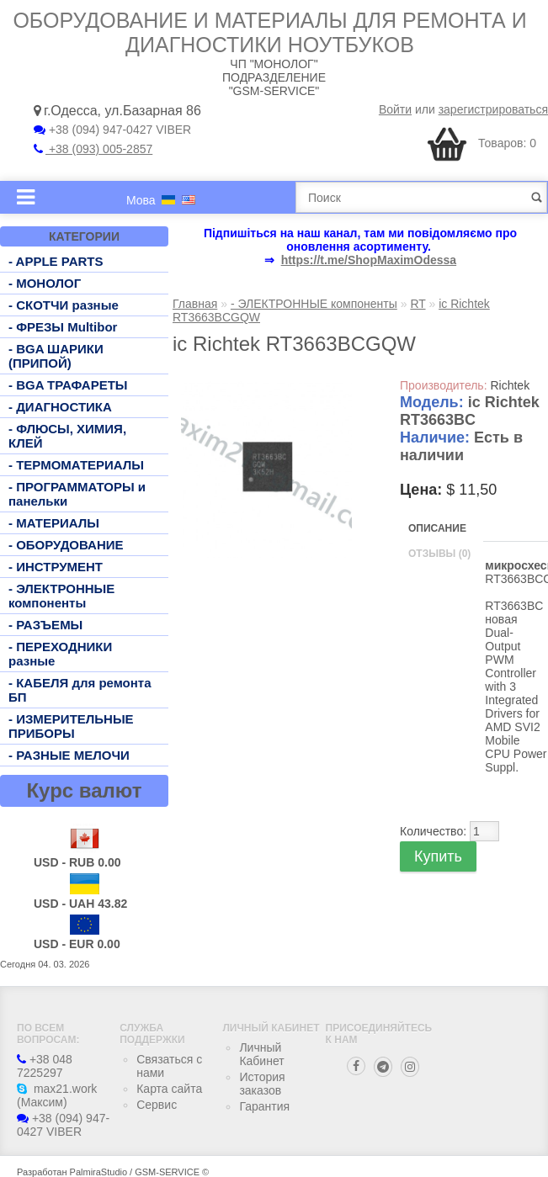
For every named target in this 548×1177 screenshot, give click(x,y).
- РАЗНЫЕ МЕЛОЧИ (69, 755)
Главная (195, 303)
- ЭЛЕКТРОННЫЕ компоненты (61, 595)
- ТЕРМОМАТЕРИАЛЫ (76, 465)
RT (417, 303)
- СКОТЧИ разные (63, 305)
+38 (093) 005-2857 (93, 149)
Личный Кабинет (261, 1054)
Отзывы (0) (439, 553)
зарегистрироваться (493, 109)
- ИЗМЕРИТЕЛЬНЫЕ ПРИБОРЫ (71, 726)
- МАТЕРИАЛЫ (53, 523)
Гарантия (264, 1106)
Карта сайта (169, 1088)
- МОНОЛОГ (44, 283)
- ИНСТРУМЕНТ (55, 566)
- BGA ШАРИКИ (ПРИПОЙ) (56, 356)
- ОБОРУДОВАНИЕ (66, 545)
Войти (395, 109)
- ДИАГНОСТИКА (60, 407)
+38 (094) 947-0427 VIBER (112, 129)
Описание (437, 528)
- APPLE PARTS (56, 261)
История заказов (262, 1083)
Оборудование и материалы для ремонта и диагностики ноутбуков (269, 32)
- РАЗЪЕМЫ (45, 625)
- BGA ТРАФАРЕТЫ (68, 385)
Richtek (509, 385)
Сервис (156, 1104)
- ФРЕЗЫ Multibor (62, 327)
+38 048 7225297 (44, 1065)
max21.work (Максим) (57, 1095)
